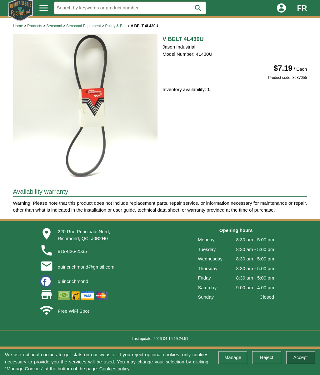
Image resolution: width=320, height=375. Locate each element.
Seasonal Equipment (83, 26)
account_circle (281, 8)
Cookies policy (114, 368)
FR (302, 8)
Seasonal (54, 26)
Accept (300, 357)
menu (43, 8)
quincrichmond (73, 281)
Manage (232, 357)
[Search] (130, 8)
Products (34, 26)
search (198, 8)
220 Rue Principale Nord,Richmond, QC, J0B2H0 (84, 235)
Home (18, 26)
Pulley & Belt (116, 26)
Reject (266, 357)
